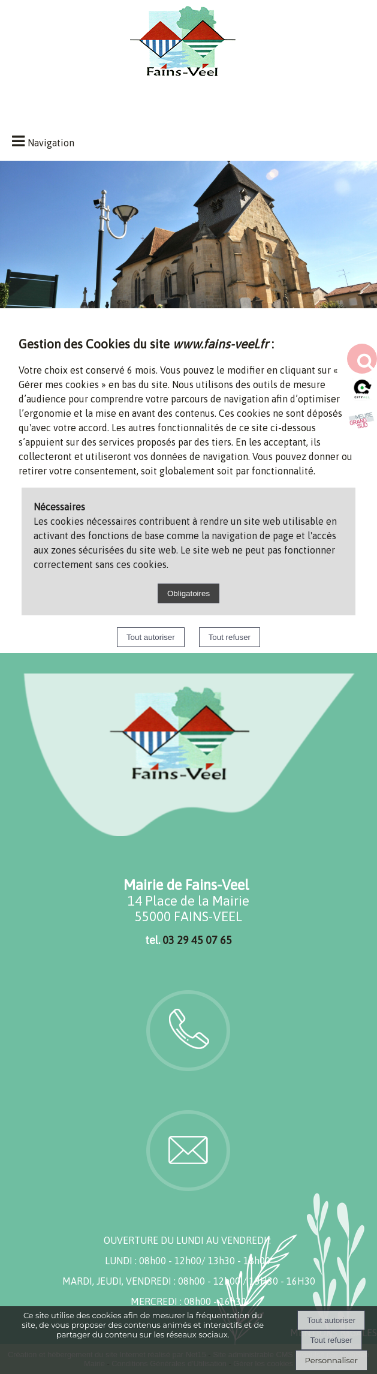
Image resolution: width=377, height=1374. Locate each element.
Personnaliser (331, 1360)
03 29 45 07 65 (197, 940)
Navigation (51, 142)
